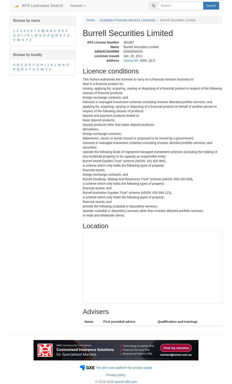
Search (211, 5)
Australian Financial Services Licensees (127, 20)
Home (90, 20)
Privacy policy (116, 375)
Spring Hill (130, 60)
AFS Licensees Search (42, 5)
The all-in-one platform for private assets (124, 367)
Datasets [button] (78, 5)
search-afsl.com (125, 382)
